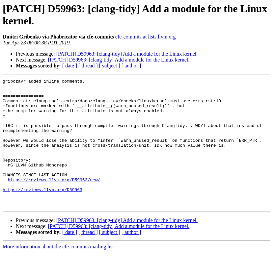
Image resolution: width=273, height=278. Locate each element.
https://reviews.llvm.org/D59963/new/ (54, 200)
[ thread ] (88, 65)
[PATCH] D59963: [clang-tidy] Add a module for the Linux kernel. (127, 54)
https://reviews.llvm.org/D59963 (42, 212)
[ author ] (131, 65)
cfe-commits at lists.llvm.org (145, 36)
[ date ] (69, 65)
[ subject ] (109, 65)
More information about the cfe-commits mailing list (58, 272)
